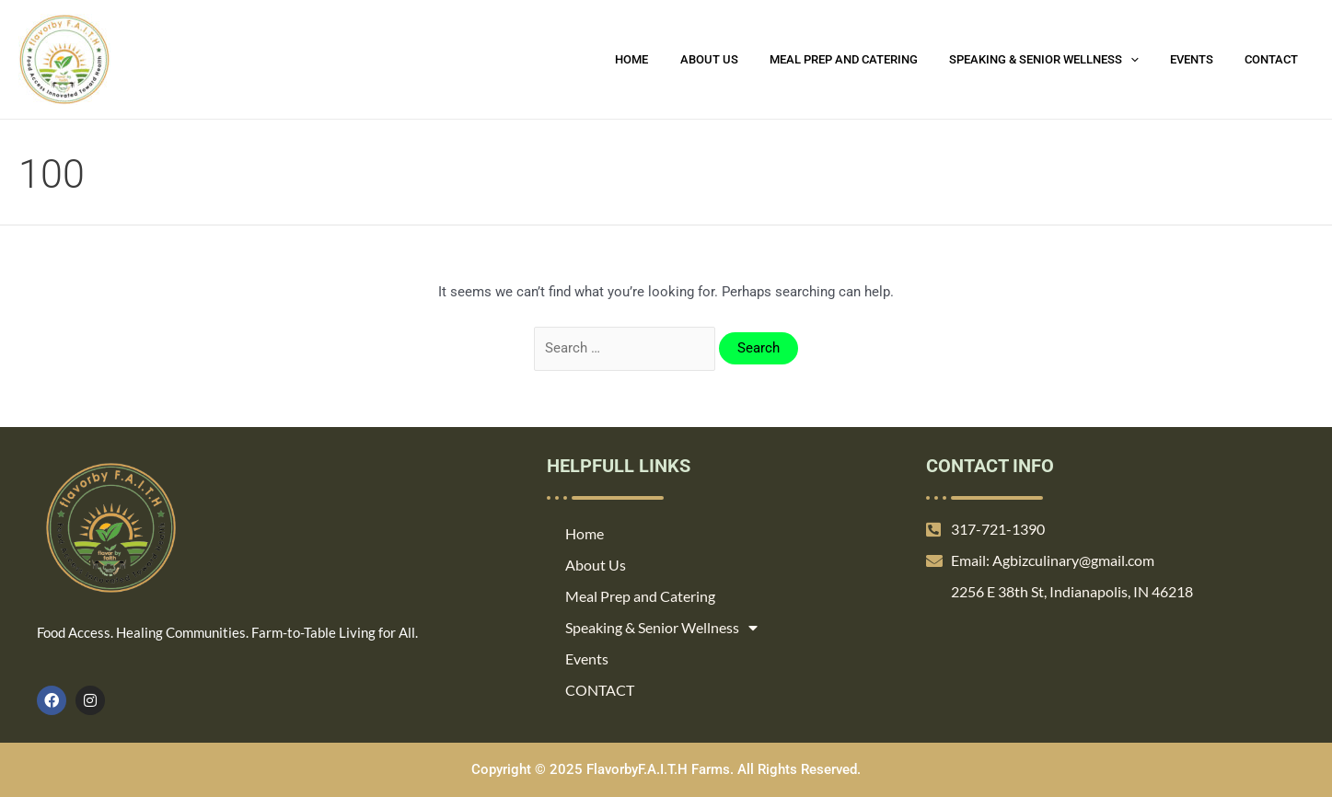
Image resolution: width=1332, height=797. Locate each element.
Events (1202, 59)
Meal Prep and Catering (869, 59)
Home (672, 59)
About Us (742, 59)
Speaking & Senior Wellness (1062, 60)
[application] (1149, 60)
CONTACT (1275, 59)
